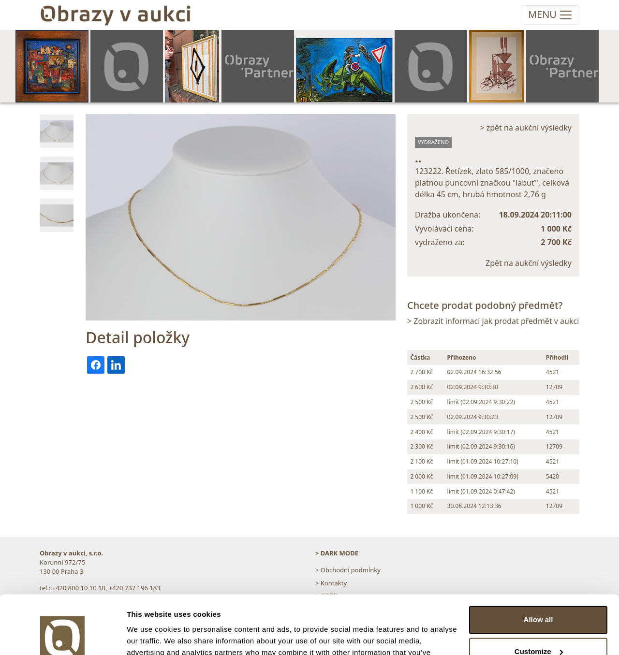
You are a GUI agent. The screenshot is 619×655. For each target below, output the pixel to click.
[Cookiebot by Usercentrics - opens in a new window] (62, 636)
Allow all (538, 565)
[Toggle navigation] (550, 15)
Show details (149, 636)
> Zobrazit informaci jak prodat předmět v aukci (493, 321)
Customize (539, 596)
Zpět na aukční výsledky (529, 263)
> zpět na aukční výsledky (526, 127)
